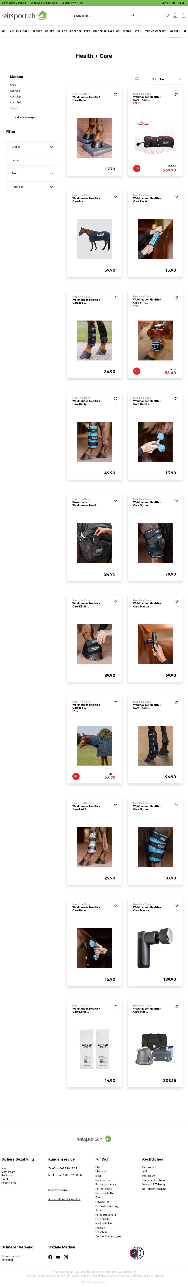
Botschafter (102, 1180)
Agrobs (14, 108)
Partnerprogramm (106, 1184)
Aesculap (15, 96)
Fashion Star (102, 1219)
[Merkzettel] (167, 15)
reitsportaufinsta (105, 1214)
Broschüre (101, 1231)
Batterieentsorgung (154, 1188)
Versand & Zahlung (153, 1184)
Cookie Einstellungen (108, 1236)
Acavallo (15, 90)
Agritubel (15, 102)
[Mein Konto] (175, 15)
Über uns (100, 1171)
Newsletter (102, 1201)
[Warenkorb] (182, 15)
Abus (13, 84)
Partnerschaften (105, 1193)
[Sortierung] (165, 79)
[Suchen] (134, 15)
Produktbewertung (106, 1206)
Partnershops (103, 1188)
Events (99, 1197)
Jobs (98, 1210)
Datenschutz (150, 1167)
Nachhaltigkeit (104, 1223)
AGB (145, 1171)
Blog (98, 1175)
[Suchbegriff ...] (99, 15)
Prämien (100, 1227)
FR (179, 2)
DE (183, 2)
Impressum (148, 1175)
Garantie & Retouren (154, 1180)
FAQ (97, 1167)
